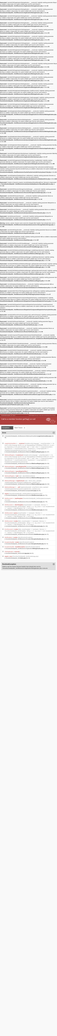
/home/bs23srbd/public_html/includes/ (18, 553)
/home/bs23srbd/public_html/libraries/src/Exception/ (25, 539)
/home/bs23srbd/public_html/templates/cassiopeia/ (21, 490)
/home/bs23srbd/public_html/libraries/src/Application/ (25, 548)
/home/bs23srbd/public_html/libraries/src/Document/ (24, 495)
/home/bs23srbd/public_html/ (16, 558)
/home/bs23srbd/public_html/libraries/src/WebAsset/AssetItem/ (29, 436)
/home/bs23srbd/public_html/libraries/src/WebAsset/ (25, 452)
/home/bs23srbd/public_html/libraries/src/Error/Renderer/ (25, 534)
